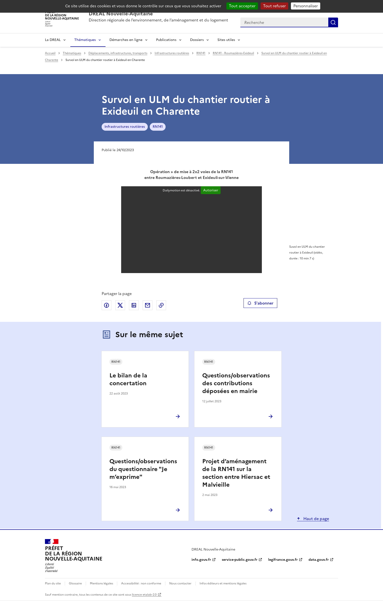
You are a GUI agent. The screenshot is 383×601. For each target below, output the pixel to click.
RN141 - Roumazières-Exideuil (233, 53)
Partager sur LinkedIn (134, 305)
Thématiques (85, 39)
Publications (166, 39)
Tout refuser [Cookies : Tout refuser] (274, 6)
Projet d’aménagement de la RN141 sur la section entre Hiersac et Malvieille (236, 473)
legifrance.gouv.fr (283, 559)
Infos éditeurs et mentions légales (223, 583)
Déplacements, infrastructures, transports (117, 53)
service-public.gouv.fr (239, 559)
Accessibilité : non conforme (141, 583)
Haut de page (315, 519)
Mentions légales (101, 583)
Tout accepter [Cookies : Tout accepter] (242, 6)
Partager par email (147, 305)
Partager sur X (120, 305)
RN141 (200, 53)
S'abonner (260, 303)
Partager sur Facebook (106, 305)
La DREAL (53, 39)
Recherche (333, 22)
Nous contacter (180, 583)
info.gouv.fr (201, 559)
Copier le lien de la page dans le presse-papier (161, 305)
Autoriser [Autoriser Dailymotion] (210, 190)
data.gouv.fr (319, 559)
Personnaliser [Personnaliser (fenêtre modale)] (305, 6)
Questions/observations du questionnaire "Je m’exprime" (143, 469)
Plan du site (53, 583)
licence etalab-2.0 (144, 594)
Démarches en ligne (125, 39)
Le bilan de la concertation (128, 379)
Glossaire (75, 583)
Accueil (50, 53)
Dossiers (197, 39)
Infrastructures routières (172, 53)
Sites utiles (226, 39)
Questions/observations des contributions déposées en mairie (236, 383)
